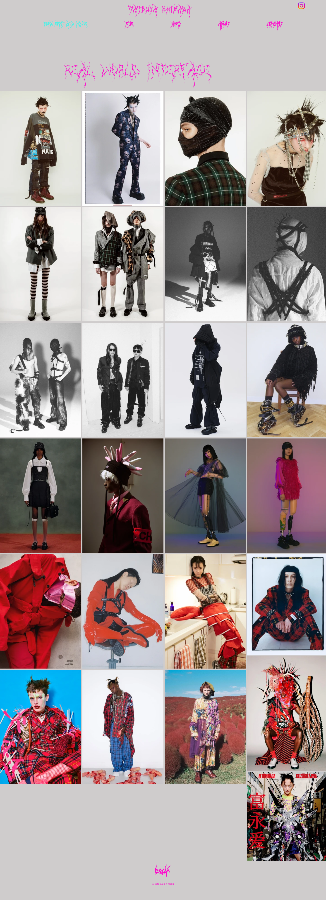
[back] (162, 874)
